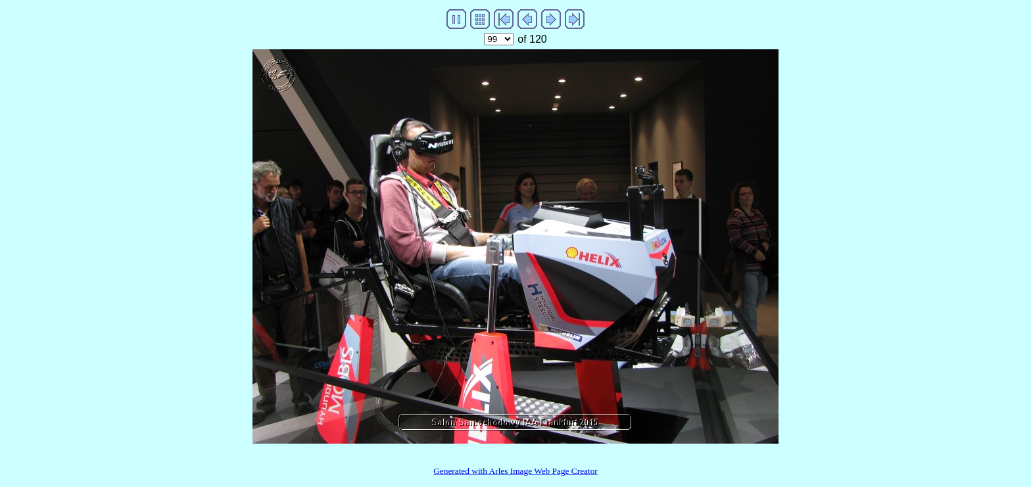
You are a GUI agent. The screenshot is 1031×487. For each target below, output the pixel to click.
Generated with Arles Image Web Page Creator (515, 471)
